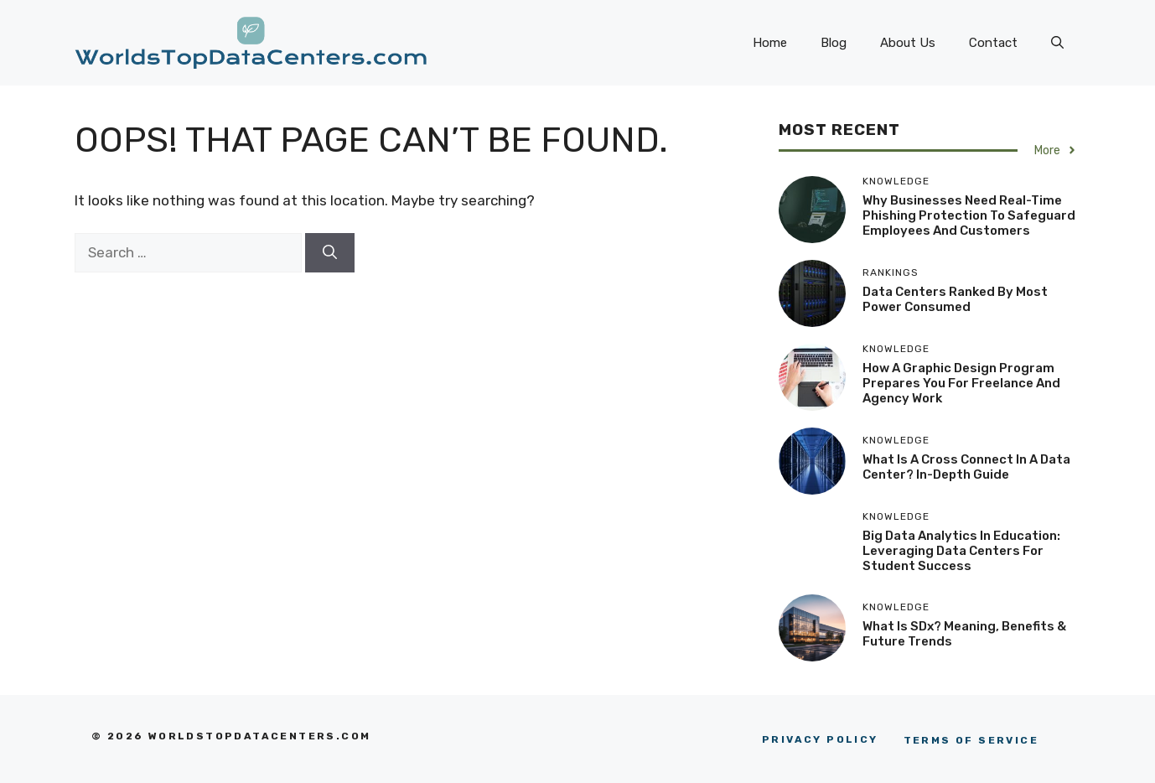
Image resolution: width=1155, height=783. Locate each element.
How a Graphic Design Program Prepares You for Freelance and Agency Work (961, 383)
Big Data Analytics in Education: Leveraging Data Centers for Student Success (961, 550)
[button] (1057, 43)
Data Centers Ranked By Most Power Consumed (955, 299)
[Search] (330, 253)
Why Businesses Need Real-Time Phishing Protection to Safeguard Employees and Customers (968, 215)
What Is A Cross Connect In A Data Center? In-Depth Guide (966, 467)
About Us (907, 42)
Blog (834, 42)
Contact (993, 42)
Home (770, 42)
